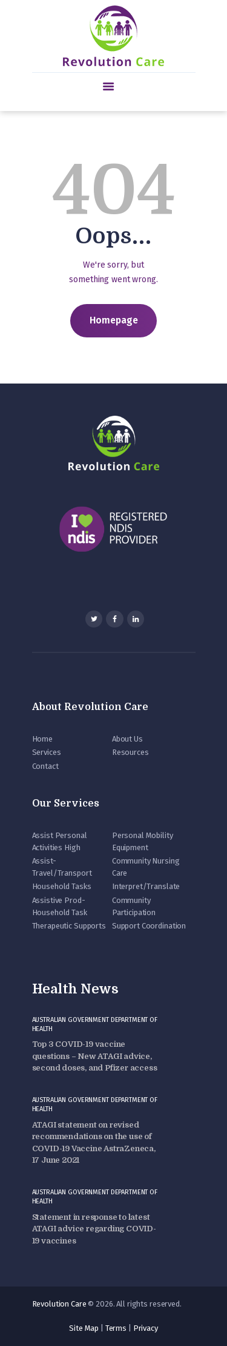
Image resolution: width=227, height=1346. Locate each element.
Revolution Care (59, 1303)
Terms (116, 1328)
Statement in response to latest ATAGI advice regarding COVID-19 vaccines (94, 1228)
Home (42, 738)
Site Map (84, 1328)
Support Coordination (149, 925)
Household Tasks (61, 886)
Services (46, 752)
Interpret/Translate (146, 886)
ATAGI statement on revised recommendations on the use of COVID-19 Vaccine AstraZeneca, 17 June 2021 (94, 1142)
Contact (45, 766)
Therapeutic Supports (69, 925)
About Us (127, 738)
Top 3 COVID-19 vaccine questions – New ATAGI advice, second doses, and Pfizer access (94, 1056)
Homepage (114, 320)
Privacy (145, 1328)
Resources (130, 752)
